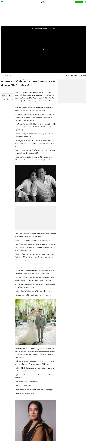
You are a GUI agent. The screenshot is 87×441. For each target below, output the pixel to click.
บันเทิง (67, 75)
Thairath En (79, 2)
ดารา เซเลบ (74, 75)
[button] (2, 99)
